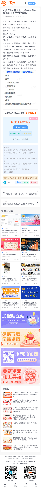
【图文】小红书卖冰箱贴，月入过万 (25, 423)
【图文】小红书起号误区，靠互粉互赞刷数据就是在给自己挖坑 (25, 401)
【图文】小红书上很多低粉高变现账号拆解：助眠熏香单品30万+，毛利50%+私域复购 (25, 447)
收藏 (25, 182)
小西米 (7, 182)
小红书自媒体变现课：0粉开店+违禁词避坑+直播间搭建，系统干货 (25, 439)
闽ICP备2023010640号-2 (20, 463)
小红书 (17, 16)
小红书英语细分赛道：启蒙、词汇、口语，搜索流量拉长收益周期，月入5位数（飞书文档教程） (25, 417)
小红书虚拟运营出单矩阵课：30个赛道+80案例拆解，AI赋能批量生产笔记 (25, 432)
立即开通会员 (31, 113)
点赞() (34, 182)
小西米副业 (20, 461)
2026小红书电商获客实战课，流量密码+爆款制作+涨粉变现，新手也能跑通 (25, 394)
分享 (18, 182)
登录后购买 (21, 127)
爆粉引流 (31, 277)
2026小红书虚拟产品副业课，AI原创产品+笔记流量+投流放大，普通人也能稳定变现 (25, 409)
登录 (31, 3)
